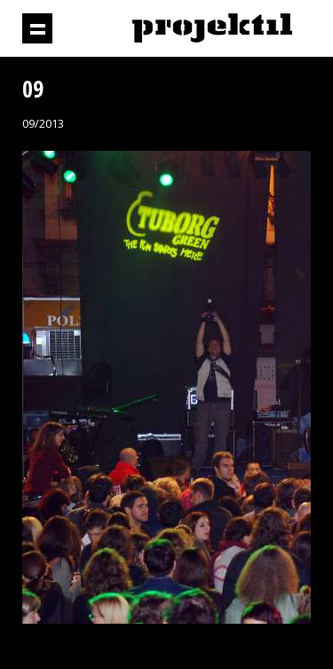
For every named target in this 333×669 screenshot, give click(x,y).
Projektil (212, 28)
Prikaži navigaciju (37, 28)
